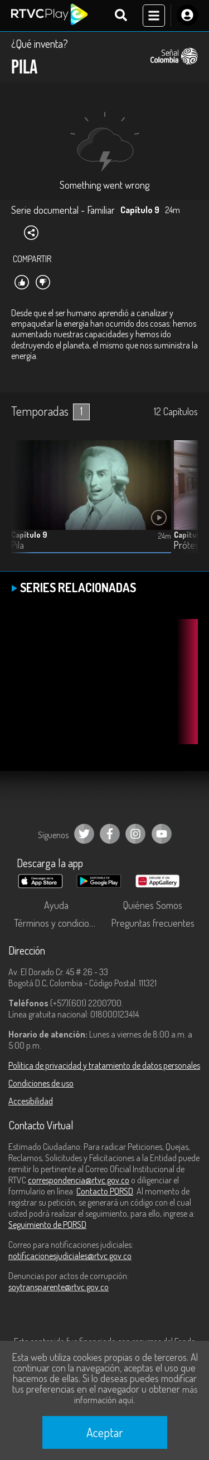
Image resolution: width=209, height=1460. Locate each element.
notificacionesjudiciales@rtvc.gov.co (70, 1255)
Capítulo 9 (29, 534)
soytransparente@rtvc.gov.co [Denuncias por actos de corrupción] (58, 1286)
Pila (17, 545)
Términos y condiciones (58, 923)
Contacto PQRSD (104, 1191)
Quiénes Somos (152, 905)
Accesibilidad (30, 1101)
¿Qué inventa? (39, 43)
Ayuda (56, 905)
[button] (184, 505)
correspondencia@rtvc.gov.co (78, 1180)
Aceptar (104, 1432)
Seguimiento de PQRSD (47, 1224)
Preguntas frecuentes (153, 923)
